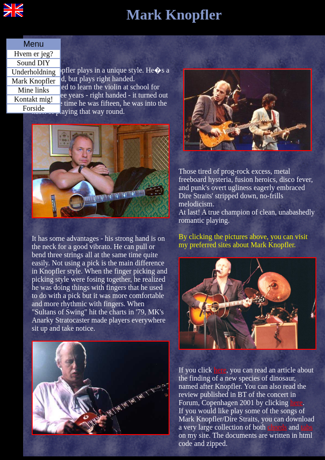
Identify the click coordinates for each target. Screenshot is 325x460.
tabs (307, 427)
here (220, 370)
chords (277, 427)
